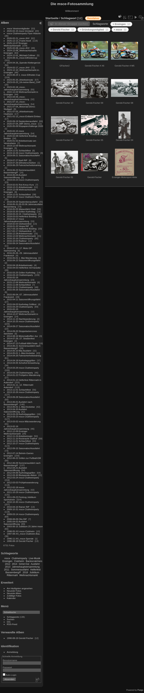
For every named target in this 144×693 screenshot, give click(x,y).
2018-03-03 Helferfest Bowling (22, 216)
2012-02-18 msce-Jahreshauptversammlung (16, 488)
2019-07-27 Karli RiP (17, 160)
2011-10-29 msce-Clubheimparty (23, 492)
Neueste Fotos (14, 591)
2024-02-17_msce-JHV (18, 67)
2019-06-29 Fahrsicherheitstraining (24, 165)
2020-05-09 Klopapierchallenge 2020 (25, 126)
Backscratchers (34, 561)
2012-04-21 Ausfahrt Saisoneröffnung (15, 469)
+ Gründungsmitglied (94, 29)
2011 (6, 569)
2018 (25, 572)
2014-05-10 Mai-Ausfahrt (19, 350)
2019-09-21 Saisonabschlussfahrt (23, 155)
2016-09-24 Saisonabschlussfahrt (23, 243)
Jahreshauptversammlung (26, 566)
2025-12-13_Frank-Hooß (19, 40)
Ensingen (7, 561)
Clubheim (19, 561)
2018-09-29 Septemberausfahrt (22, 202)
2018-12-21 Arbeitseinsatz (20, 187)
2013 (7, 566)
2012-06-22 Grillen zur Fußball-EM (24, 458)
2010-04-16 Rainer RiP (18, 507)
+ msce (120, 29)
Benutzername (10, 660)
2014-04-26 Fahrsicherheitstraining (24, 355)
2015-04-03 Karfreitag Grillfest (22, 304)
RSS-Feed (12, 624)
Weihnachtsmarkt (28, 575)
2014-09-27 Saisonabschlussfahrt (23, 326)
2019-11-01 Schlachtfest (19, 150)
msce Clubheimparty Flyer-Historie (24, 33)
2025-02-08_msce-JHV (18, 48)
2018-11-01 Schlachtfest (19, 194)
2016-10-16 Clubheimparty (20, 238)
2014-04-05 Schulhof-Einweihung (23, 363)
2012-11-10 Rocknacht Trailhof (22, 438)
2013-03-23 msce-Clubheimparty (23, 416)
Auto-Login (9, 675)
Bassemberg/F (13, 572)
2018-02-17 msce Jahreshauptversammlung (16, 220)
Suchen (10, 619)
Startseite (51, 18)
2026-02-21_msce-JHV (18, 38)
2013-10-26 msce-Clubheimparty (23, 392)
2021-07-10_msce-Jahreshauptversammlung (16, 102)
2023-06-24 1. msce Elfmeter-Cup (23, 75)
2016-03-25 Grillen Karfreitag (21, 272)
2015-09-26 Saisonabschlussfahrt (23, 289)
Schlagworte (13, 617)
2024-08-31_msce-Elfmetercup (22, 58)
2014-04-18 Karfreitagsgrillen (21, 360)
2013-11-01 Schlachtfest (19, 389)
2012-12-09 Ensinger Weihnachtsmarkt (16, 432)
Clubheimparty (19, 558)
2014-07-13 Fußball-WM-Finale (22, 343)
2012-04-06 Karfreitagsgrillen (21, 472)
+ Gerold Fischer (62, 29)
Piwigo (140, 690)
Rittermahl (12, 575)
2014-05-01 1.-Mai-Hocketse (21, 353)
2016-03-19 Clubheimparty (20, 275)
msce (7, 558)
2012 (7, 564)
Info (9, 622)
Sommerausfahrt (20, 569)
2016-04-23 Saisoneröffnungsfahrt (23, 260)
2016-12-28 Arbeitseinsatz (20, 233)
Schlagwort (68, 18)
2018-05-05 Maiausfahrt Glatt (21, 209)
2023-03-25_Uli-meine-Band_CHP (23, 82)
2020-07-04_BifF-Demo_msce (22, 123)
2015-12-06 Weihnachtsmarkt (21, 282)
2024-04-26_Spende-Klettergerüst (23, 62)
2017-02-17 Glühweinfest (19, 231)
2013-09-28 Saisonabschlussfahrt (23, 397)
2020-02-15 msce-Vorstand (20, 31)
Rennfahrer (93, 18)
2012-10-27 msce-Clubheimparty (23, 443)
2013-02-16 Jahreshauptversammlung (16, 427)
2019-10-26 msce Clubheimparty (23, 153)
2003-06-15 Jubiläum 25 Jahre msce (25, 526)
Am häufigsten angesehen (20, 588)
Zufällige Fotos (14, 595)
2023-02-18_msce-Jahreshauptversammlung (16, 88)
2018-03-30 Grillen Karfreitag (21, 211)
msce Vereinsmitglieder (18, 28)
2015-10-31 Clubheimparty (20, 287)
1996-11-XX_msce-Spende (20, 538)
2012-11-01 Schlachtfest (19, 441)
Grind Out (24, 564)
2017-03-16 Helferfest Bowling (22, 228)
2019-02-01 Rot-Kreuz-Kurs (20, 184)
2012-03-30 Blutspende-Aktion (22, 475)
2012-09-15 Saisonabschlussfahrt (23, 448)
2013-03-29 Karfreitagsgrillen (21, 414)
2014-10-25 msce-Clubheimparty (23, 321)
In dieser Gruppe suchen (71, 23)
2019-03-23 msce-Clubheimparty (23, 180)
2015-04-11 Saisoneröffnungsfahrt (23, 299)
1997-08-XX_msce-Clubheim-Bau (23, 533)
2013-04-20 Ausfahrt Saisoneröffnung (15, 410)
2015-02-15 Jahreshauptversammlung (16, 310)
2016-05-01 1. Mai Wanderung (22, 258)
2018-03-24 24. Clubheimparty (22, 214)
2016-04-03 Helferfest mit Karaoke (24, 267)
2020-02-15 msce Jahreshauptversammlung (16, 132)
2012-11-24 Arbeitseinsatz (20, 436)
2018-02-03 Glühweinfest (19, 223)
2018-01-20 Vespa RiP (18, 226)
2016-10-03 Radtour (17, 241)
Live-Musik (34, 558)
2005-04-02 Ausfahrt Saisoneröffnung (15, 522)
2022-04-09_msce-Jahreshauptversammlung (16, 98)
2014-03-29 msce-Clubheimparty (23, 367)
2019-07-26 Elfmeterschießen (21, 162)
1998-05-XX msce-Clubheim (21, 531)
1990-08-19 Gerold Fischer (20, 541)
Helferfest (35, 569)
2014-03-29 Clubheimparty (20, 372)
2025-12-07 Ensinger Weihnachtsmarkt (16, 44)
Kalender (11, 598)
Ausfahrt (35, 564)
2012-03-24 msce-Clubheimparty (23, 477)
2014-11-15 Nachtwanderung (21, 319)
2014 (14, 564)
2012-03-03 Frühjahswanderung (22, 482)
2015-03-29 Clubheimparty (20, 306)
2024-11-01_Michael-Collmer (21, 55)
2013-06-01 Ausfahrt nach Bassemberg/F (18, 403)
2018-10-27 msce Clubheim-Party (23, 197)
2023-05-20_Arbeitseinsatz (20, 79)
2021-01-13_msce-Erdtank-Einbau (24, 116)
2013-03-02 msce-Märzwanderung (24, 421)
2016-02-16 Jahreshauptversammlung (16, 278)
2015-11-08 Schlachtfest (19, 285)
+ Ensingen (121, 24)
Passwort (7, 667)
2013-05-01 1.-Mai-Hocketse (21, 407)
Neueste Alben (14, 593)
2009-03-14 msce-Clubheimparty (23, 514)
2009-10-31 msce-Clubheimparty (23, 509)
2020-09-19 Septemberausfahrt (22, 121)
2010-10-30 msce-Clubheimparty (23, 502)
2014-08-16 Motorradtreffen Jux (22, 336)
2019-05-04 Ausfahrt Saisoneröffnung (15, 176)
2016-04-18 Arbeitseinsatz (20, 265)
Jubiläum (34, 572)
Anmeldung (12, 652)
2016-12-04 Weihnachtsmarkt (21, 236)
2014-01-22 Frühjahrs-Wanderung (23, 375)
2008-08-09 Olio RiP (17, 519)
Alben (5, 22)
